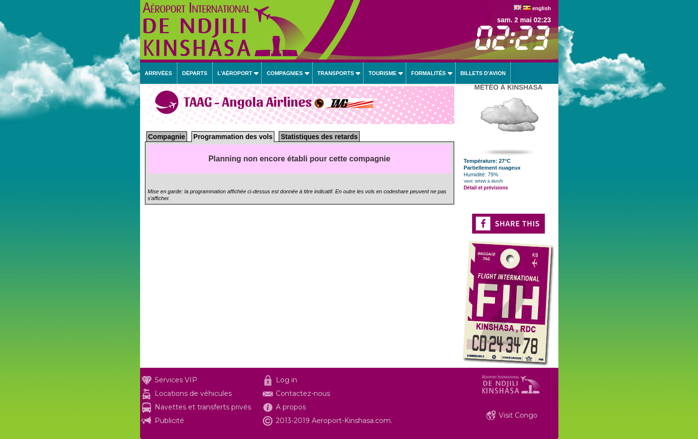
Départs (194, 73)
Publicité (169, 420)
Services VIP (176, 380)
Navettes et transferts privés (203, 407)
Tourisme (382, 73)
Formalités (428, 73)
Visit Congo (518, 415)
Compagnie (166, 137)
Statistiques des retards (319, 137)
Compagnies (284, 73)
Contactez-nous (303, 393)
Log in (286, 380)
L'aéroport (235, 73)
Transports (335, 73)
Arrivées (158, 73)
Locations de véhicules (193, 393)
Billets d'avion (483, 73)
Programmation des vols (232, 137)
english (541, 8)
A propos (291, 407)
